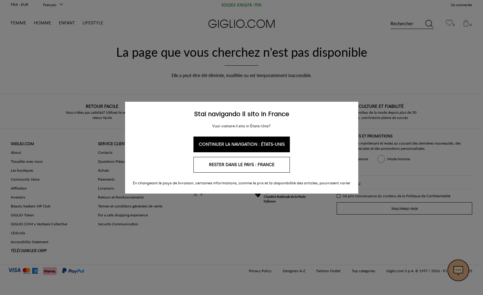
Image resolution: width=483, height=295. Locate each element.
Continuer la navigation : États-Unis (242, 144)
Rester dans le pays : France (241, 164)
